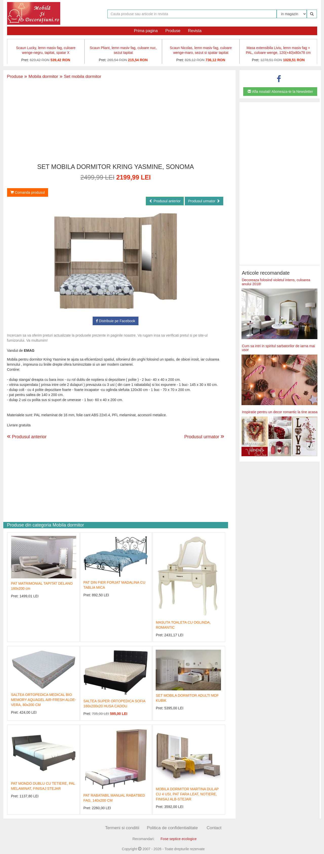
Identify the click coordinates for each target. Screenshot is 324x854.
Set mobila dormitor (79, 76)
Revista (194, 31)
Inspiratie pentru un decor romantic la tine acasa (280, 412)
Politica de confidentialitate (172, 827)
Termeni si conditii (122, 827)
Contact (214, 827)
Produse (172, 31)
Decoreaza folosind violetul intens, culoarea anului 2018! (276, 282)
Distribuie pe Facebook (115, 321)
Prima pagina (146, 31)
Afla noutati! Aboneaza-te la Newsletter (280, 92)
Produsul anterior (165, 201)
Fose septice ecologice (178, 839)
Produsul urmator (204, 201)
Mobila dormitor (41, 76)
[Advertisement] (116, 121)
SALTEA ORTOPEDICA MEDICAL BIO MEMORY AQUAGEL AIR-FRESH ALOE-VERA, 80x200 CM (43, 700)
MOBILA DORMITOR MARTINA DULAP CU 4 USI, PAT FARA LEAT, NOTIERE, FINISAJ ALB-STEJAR (187, 794)
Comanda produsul (27, 192)
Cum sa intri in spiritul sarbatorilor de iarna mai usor (278, 348)
